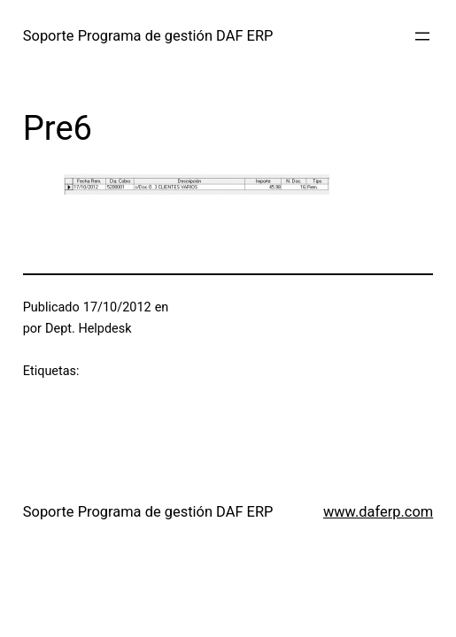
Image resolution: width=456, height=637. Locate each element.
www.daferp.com (378, 511)
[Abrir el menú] (422, 36)
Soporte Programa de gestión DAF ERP (148, 35)
